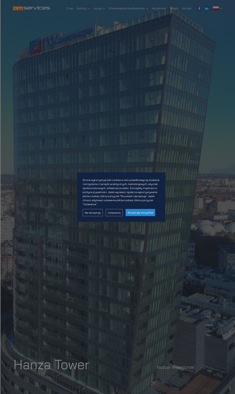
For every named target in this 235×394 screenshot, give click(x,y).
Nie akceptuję (93, 212)
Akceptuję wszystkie (140, 212)
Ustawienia (114, 212)
